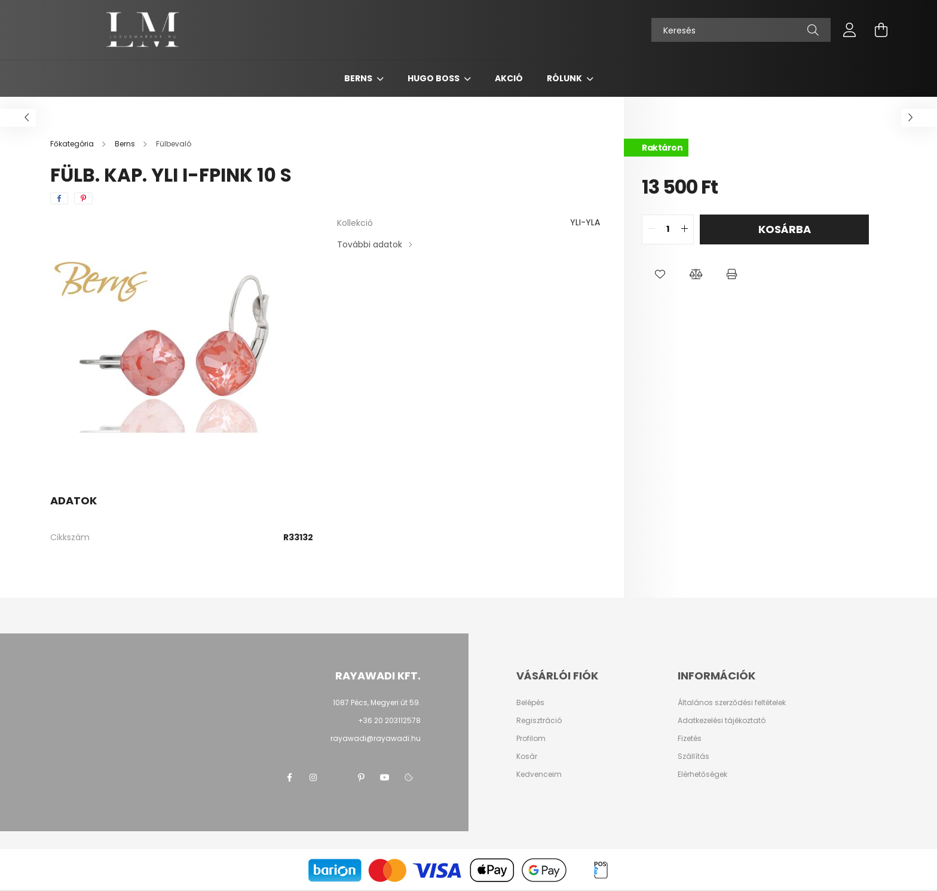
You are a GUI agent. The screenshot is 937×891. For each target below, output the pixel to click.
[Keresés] (741, 30)
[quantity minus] (651, 229)
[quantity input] (667, 229)
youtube (385, 777)
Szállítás (693, 756)
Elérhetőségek (702, 774)
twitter (337, 777)
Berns (359, 78)
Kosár (526, 756)
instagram (313, 777)
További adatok (369, 244)
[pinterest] (83, 198)
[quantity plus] (684, 229)
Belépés (530, 703)
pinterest (361, 777)
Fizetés (690, 738)
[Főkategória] (73, 144)
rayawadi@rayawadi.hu (375, 738)
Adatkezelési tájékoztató (721, 721)
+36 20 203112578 (389, 720)
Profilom (531, 738)
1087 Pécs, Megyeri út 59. (377, 702)
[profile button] (850, 30)
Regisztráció (539, 721)
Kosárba (784, 229)
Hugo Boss (434, 78)
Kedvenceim (539, 774)
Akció (509, 78)
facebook (289, 777)
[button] (660, 274)
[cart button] (881, 30)
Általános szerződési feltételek (732, 703)
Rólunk (565, 78)
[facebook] (59, 198)
